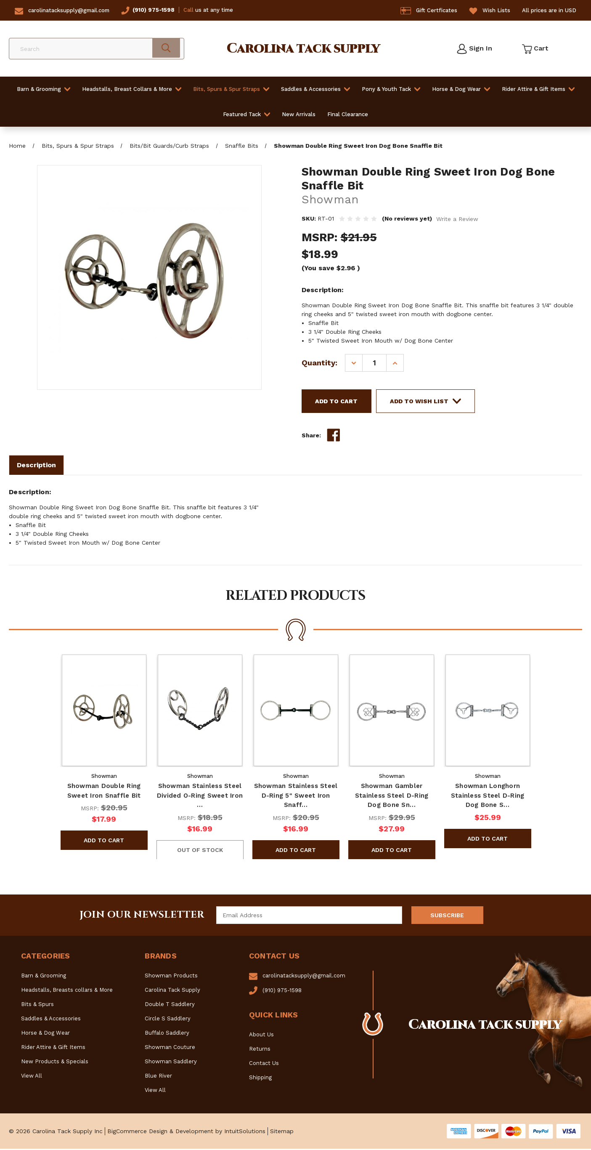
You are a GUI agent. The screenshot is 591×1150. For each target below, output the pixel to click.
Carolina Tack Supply (172, 991)
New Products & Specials (54, 1062)
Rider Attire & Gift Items (538, 89)
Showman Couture (170, 1048)
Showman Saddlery (171, 1062)
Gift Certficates (436, 10)
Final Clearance (347, 114)
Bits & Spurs (37, 1005)
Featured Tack (246, 114)
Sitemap (282, 1132)
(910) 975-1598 (154, 10)
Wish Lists (496, 10)
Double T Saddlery (170, 1005)
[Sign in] (474, 48)
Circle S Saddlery (168, 1020)
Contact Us (264, 1064)
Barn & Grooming (43, 89)
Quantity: (319, 362)
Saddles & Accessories (315, 89)
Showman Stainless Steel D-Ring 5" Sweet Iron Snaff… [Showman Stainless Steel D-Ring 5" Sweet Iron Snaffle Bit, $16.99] (295, 796)
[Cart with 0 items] (535, 48)
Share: (311, 436)
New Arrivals (298, 114)
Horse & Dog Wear (461, 89)
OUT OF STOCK (200, 850)
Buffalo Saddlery (167, 1034)
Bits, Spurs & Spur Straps (231, 89)
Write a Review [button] (457, 219)
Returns (259, 1050)
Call (188, 10)
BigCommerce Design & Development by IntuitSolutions (186, 1132)
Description (36, 466)
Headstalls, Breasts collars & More (67, 991)
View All (31, 1077)
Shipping (260, 1078)
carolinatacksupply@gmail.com (68, 10)
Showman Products (171, 977)
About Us (261, 1036)
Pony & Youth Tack (391, 89)
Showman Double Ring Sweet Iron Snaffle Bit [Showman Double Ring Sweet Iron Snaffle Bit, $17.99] (103, 792)
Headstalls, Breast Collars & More (131, 89)
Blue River (158, 1077)
